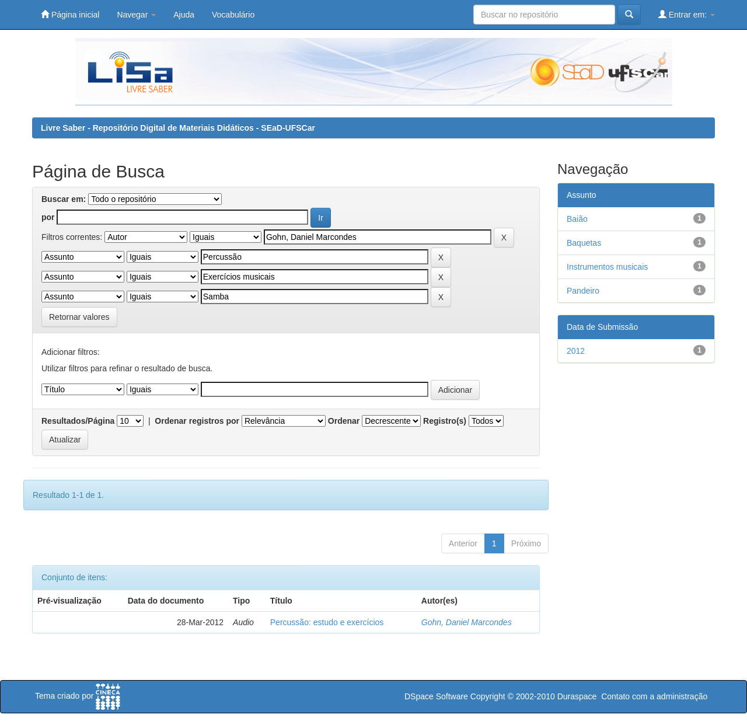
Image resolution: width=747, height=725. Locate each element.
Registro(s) (444, 421)
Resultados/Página (77, 421)
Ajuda (183, 14)
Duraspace (577, 696)
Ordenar (343, 421)
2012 (576, 350)
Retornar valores (79, 317)
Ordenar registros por (197, 421)
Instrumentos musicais (607, 266)
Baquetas (584, 243)
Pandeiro (583, 290)
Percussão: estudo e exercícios (327, 622)
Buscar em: (63, 199)
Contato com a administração (654, 696)
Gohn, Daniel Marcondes (466, 622)
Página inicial (70, 14)
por (48, 217)
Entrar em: (686, 14)
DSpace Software (436, 696)
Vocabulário (233, 14)
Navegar (136, 14)
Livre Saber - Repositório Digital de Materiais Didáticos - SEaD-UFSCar (178, 128)
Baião (577, 219)
